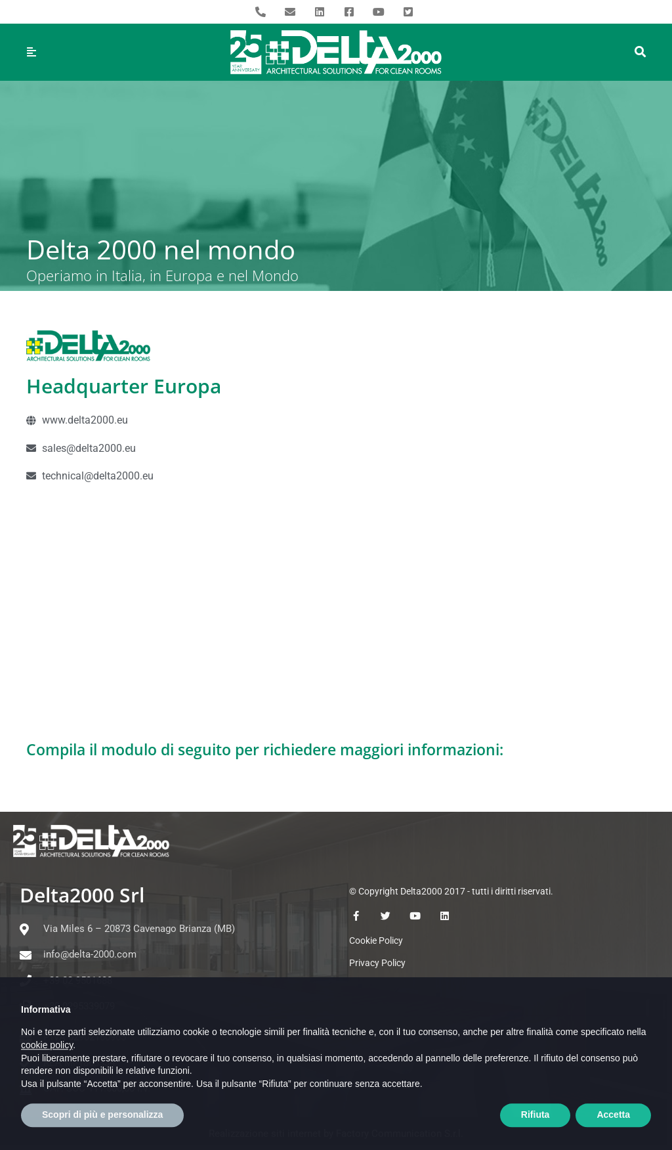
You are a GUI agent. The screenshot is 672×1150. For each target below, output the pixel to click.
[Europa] (336, 609)
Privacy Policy (377, 963)
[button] (640, 52)
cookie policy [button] (47, 1075)
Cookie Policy (376, 940)
